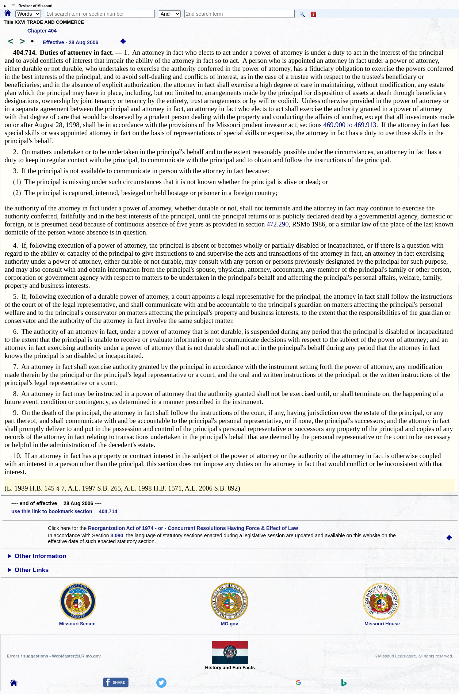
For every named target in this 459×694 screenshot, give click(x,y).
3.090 (117, 535)
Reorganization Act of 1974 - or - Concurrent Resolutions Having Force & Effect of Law (193, 528)
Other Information (40, 556)
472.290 (278, 224)
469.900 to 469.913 (349, 125)
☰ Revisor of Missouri (30, 6)
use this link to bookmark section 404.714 (64, 511)
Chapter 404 (42, 31)
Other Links (32, 570)
